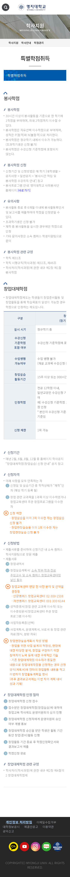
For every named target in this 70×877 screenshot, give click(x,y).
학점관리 (39, 43)
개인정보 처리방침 (19, 822)
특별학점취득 (17, 75)
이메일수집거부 (46, 822)
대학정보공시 (11, 826)
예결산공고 (31, 826)
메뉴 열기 (63, 7)
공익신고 (8, 831)
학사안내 (26, 43)
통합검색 (5, 7)
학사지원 (13, 43)
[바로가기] (24, 190)
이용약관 (48, 826)
